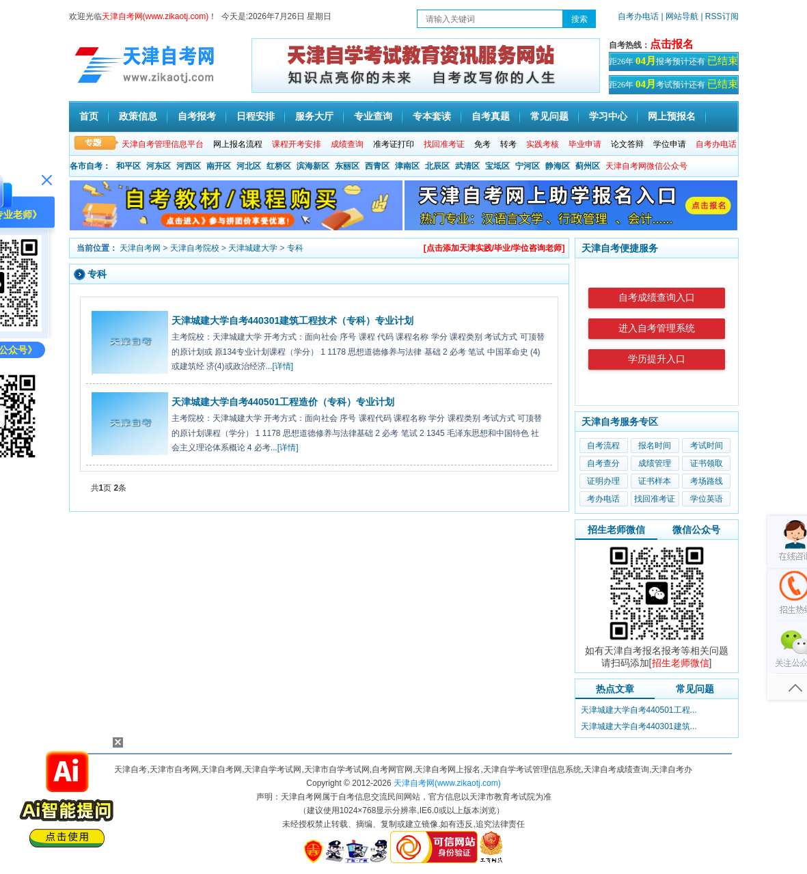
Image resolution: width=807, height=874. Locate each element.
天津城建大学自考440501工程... (639, 710)
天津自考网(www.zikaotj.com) (447, 783)
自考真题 (490, 116)
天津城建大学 (252, 248)
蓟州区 (587, 166)
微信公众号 (696, 529)
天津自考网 (140, 248)
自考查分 (603, 463)
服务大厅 (314, 116)
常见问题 (549, 116)
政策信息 (138, 116)
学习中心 (608, 116)
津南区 (407, 166)
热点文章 (615, 688)
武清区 (467, 166)
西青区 (377, 166)
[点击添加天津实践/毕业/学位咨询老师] (494, 248)
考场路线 (706, 481)
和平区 (128, 166)
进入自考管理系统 (656, 328)
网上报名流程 (237, 144)
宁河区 (527, 166)
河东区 (158, 166)
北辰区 (437, 166)
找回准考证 (654, 499)
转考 (508, 144)
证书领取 (706, 463)
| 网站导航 (679, 16)
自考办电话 (638, 16)
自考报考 (197, 116)
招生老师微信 (616, 529)
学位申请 (669, 144)
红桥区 (278, 166)
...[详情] (280, 366)
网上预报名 (672, 116)
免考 (482, 144)
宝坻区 (497, 166)
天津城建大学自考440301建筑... (639, 726)
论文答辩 (627, 144)
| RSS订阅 (719, 16)
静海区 (557, 166)
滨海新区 (313, 166)
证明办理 (603, 481)
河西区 (188, 166)
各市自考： (90, 166)
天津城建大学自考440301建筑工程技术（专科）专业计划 (293, 320)
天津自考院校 (194, 248)
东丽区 (347, 166)
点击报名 (672, 44)
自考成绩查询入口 (656, 297)
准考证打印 (393, 144)
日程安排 (255, 116)
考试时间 (706, 445)
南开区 (218, 166)
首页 (88, 116)
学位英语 (706, 499)
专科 (295, 248)
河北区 (248, 166)
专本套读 (432, 116)
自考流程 (603, 445)
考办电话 (603, 499)
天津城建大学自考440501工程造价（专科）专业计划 (283, 401)
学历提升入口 (656, 359)
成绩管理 (654, 463)
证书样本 (654, 481)
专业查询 (373, 116)
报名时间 (654, 445)
